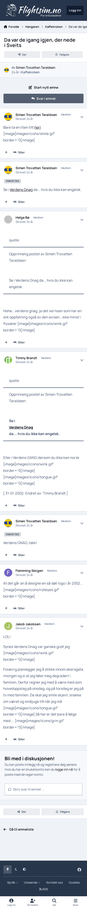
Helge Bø (22, 217)
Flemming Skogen (29, 571)
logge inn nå (64, 769)
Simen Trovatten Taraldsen (35, 67)
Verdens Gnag (21, 189)
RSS (43, 889)
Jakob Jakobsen (28, 624)
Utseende (32, 882)
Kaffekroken (30, 72)
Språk (12, 882)
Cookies (74, 882)
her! (37, 127)
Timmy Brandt (26, 358)
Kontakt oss (54, 882)
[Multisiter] (6, 152)
